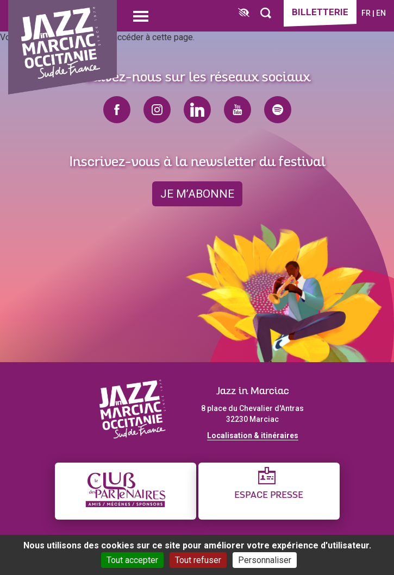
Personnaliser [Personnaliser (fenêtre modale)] (264, 560)
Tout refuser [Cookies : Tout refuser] (198, 560)
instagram (157, 109)
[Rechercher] (265, 13)
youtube (237, 109)
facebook (116, 109)
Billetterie (320, 12)
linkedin (197, 109)
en (381, 13)
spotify (277, 109)
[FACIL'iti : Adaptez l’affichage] (244, 13)
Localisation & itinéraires (252, 435)
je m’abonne (197, 193)
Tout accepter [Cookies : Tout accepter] (132, 560)
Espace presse (268, 495)
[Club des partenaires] (125, 491)
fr (366, 13)
